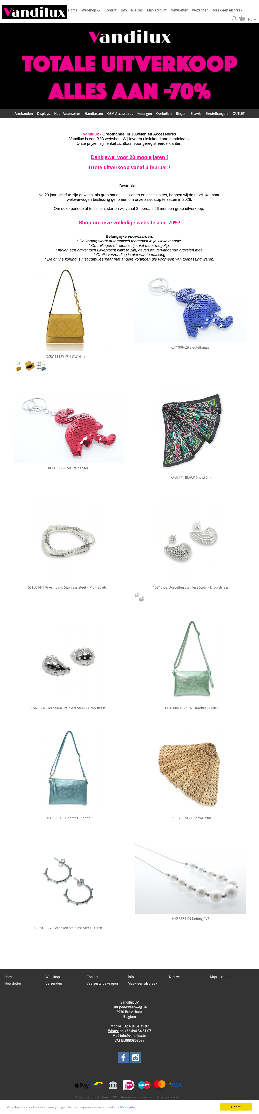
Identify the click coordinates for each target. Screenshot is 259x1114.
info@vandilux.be (133, 1035)
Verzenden (200, 10)
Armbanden (24, 113)
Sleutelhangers (217, 113)
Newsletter (179, 10)
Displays (43, 113)
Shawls (196, 113)
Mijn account (156, 10)
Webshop (91, 10)
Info (124, 10)
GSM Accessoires (120, 113)
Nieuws (136, 10)
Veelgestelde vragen (102, 983)
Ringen (181, 113)
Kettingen (144, 113)
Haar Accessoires (67, 113)
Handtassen (94, 113)
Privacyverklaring (168, 1097)
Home (72, 10)
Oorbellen (164, 113)
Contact (110, 10)
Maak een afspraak (227, 10)
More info (127, 1107)
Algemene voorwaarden (136, 1097)
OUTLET (238, 113)
